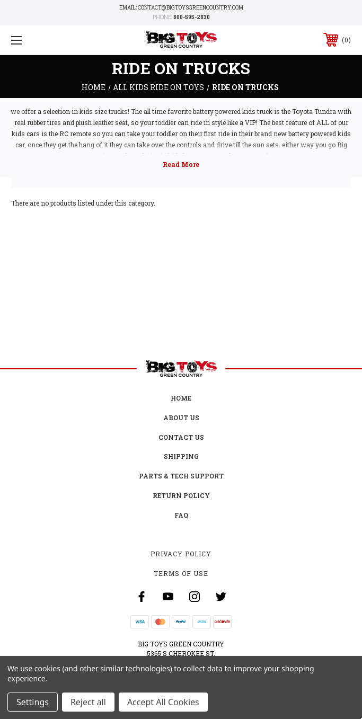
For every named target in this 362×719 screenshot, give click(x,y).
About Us (181, 417)
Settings (32, 702)
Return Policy (181, 495)
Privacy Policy (181, 553)
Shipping (181, 456)
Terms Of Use (181, 573)
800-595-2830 (191, 17)
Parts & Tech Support (181, 476)
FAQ (181, 515)
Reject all (88, 702)
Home (181, 398)
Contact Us (181, 437)
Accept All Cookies (163, 702)
